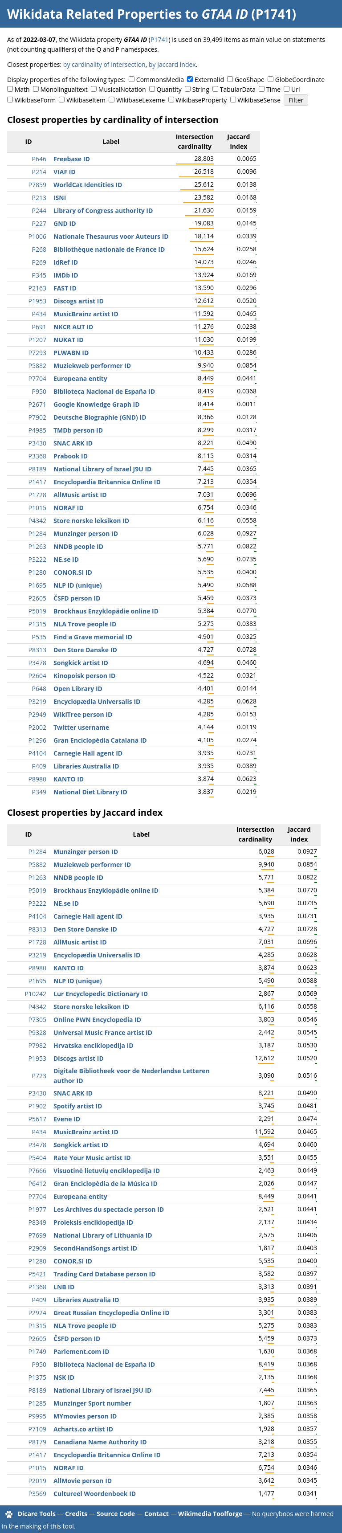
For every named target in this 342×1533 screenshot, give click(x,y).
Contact (156, 1513)
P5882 (37, 365)
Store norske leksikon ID (91, 520)
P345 (39, 275)
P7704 (37, 378)
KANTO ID (68, 779)
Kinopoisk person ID (84, 675)
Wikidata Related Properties (94, 13)
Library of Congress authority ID (103, 210)
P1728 (37, 495)
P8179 (37, 1442)
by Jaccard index (172, 64)
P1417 (37, 482)
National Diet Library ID (90, 792)
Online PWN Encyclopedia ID (97, 1019)
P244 (39, 210)
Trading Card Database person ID (104, 1274)
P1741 (159, 39)
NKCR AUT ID (73, 327)
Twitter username (81, 727)
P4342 (37, 520)
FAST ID (65, 288)
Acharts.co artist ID (83, 1429)
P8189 (37, 469)
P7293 (37, 352)
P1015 (37, 507)
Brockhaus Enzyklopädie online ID (106, 611)
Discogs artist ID (78, 301)
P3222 (37, 559)
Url (295, 89)
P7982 (37, 1045)
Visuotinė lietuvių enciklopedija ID (106, 1170)
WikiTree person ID (82, 714)
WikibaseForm (35, 100)
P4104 (37, 753)
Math (22, 89)
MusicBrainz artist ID (85, 314)
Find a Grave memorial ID (92, 637)
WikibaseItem (86, 100)
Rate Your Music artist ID (92, 1157)
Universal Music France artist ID (102, 1032)
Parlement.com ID (81, 1351)
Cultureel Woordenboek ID (94, 1493)
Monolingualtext (64, 89)
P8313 (37, 650)
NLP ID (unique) (77, 585)
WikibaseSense (259, 100)
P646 (39, 159)
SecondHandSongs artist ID (95, 1248)
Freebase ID (71, 159)
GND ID (64, 223)
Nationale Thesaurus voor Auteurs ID (111, 236)
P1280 (37, 572)
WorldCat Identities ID (87, 184)
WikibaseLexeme (140, 100)
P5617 (37, 1119)
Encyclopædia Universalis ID (96, 701)
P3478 (37, 662)
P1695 (37, 585)
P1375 (37, 1377)
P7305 (37, 1019)
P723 (39, 1075)
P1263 (37, 546)
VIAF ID (64, 172)
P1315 (37, 624)
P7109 (37, 1429)
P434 (39, 314)
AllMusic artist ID (80, 495)
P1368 (37, 1287)
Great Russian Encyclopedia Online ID (111, 1312)
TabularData (238, 89)
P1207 (37, 339)
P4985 (37, 430)
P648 (39, 688)
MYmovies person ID (85, 1416)
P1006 (37, 236)
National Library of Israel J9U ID (102, 469)
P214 (39, 172)
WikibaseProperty (201, 100)
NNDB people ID (78, 546)
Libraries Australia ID (86, 766)
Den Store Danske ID (85, 650)
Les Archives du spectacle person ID (108, 1209)
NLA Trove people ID (84, 624)
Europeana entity (80, 378)
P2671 (37, 404)
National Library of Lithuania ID (102, 1235)
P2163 (37, 288)
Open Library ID (77, 688)
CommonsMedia (160, 79)
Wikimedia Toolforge (210, 1513)
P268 (39, 249)
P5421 (37, 1274)
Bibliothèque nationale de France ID (109, 249)
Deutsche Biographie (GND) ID (100, 417)
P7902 (37, 417)
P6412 (37, 1183)
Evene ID (66, 1119)
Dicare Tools (37, 1513)
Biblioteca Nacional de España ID (104, 391)
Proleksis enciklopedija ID (93, 1222)
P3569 (37, 1493)
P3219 (37, 701)
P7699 (37, 1235)
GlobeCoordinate (300, 79)
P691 (39, 327)
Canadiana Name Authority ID (100, 1442)
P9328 (37, 1032)
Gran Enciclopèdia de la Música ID (105, 1183)
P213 (39, 197)
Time (273, 89)
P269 (39, 262)
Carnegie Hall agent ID (87, 753)
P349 (39, 792)
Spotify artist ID (77, 1106)
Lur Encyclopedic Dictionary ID (100, 993)
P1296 (37, 740)
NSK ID (63, 1377)
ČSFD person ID (76, 598)
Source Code (116, 1513)
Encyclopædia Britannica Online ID (107, 482)
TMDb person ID (78, 430)
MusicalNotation (122, 89)
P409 (39, 766)
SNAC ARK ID (73, 443)
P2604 (37, 675)
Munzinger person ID (85, 533)
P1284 (37, 533)
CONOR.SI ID (72, 572)
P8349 (37, 1222)
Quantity (168, 89)
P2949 (37, 714)
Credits (76, 1513)
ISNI (59, 197)
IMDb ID (65, 275)
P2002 (37, 727)
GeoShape (250, 79)
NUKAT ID (68, 339)
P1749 (37, 1351)
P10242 (35, 993)
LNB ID (63, 1287)
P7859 (37, 184)
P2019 (37, 1480)
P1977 (37, 1209)
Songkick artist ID (80, 662)
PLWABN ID (71, 352)
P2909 (37, 1248)
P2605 (37, 598)
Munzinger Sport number (92, 1403)
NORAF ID (68, 507)
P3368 (37, 456)
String (200, 89)
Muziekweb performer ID (92, 365)
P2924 (37, 1312)
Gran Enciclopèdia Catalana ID (100, 740)
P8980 (37, 779)
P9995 (37, 1416)
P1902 (37, 1106)
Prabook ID (70, 456)
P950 (39, 391)
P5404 (37, 1157)
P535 (39, 637)
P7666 (37, 1170)
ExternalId (209, 79)
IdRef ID (65, 262)
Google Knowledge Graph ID (96, 404)
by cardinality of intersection (104, 64)
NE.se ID (66, 559)
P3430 (37, 443)
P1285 (37, 1403)
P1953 (37, 301)
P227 (39, 223)
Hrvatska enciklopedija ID (93, 1045)
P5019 (37, 611)
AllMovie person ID (82, 1480)
